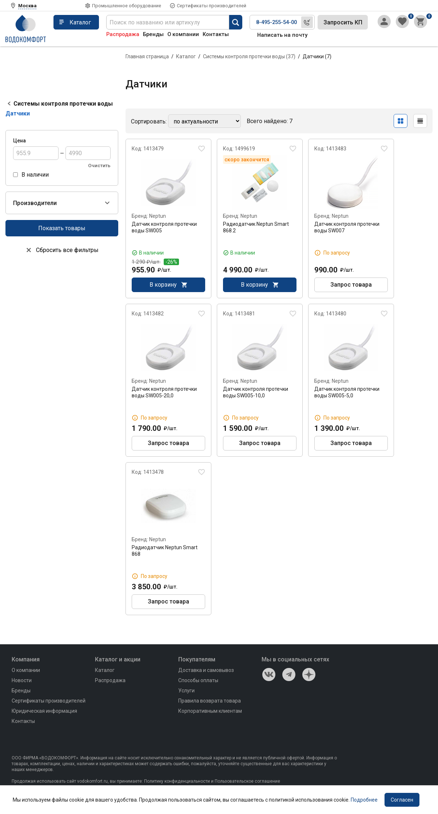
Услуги (186, 690)
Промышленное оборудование (126, 5)
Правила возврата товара (209, 701)
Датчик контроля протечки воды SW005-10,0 (255, 392)
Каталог (186, 56)
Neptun (157, 216)
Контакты (216, 34)
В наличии (35, 174)
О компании (183, 34)
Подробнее (364, 800)
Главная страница (147, 56)
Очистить (99, 165)
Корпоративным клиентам (210, 711)
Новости (22, 680)
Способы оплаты (198, 680)
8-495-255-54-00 (276, 22)
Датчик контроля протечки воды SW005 (164, 227)
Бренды (153, 34)
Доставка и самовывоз (206, 670)
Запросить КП (342, 22)
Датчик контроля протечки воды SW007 (346, 227)
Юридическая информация (44, 711)
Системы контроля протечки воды (63, 103)
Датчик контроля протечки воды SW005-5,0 (346, 392)
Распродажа (122, 34)
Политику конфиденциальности (177, 781)
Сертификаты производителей (211, 5)
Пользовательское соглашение (247, 781)
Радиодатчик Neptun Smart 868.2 (256, 227)
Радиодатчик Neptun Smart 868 (165, 550)
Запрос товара (351, 285)
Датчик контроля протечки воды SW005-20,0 (164, 392)
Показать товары (61, 228)
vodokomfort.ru (92, 781)
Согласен (402, 800)
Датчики (17, 113)
